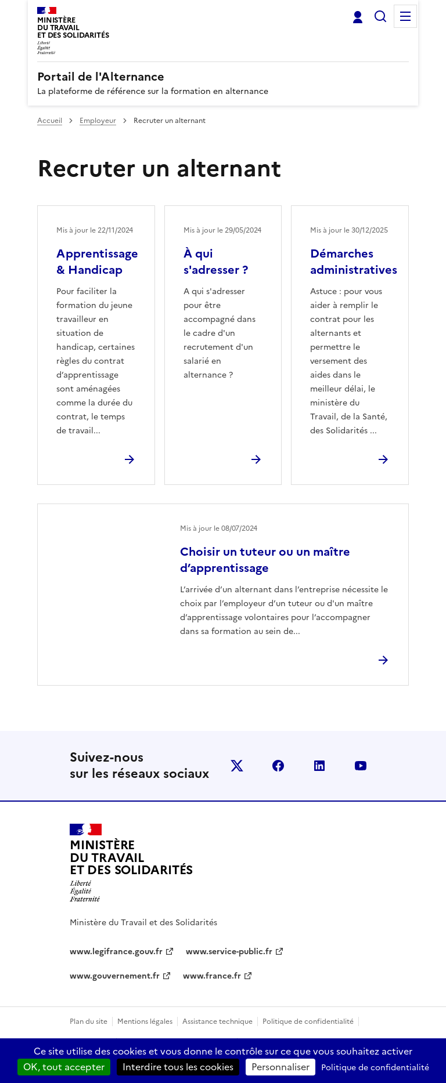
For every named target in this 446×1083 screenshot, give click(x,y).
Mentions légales (144, 1021)
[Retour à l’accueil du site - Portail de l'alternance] (131, 863)
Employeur (98, 120)
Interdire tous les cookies (178, 1067)
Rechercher (380, 16)
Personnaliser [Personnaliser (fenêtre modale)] (280, 1067)
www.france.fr (212, 976)
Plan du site (88, 1021)
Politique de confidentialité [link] (375, 1068)
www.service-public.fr (229, 952)
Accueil (49, 120)
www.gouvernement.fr (115, 976)
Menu (405, 16)
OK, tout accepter (64, 1067)
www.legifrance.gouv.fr (116, 952)
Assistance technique (217, 1021)
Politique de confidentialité (308, 1021)
